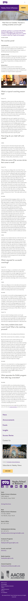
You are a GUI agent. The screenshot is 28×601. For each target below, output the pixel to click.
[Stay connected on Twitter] (11, 486)
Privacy (2, 591)
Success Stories (8, 435)
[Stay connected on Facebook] (2, 486)
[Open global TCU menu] (11, 2)
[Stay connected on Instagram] (7, 486)
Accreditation (4, 592)
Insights (5, 430)
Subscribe (7, 471)
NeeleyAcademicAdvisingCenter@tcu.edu (12, 533)
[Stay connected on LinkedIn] (21, 486)
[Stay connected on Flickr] (25, 486)
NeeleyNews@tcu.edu (7, 558)
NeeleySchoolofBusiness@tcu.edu (10, 566)
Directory (3, 550)
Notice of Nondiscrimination (7, 586)
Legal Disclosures (5, 589)
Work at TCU (4, 583)
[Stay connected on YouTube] (16, 486)
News (5, 414)
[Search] (24, 2)
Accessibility (4, 584)
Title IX (2, 587)
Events (5, 425)
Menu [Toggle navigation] (23, 8)
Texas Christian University (16, 595)
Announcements (8, 420)
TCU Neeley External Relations (13, 462)
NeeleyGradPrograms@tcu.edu (9, 543)
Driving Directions (6, 504)
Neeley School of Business (9, 8)
